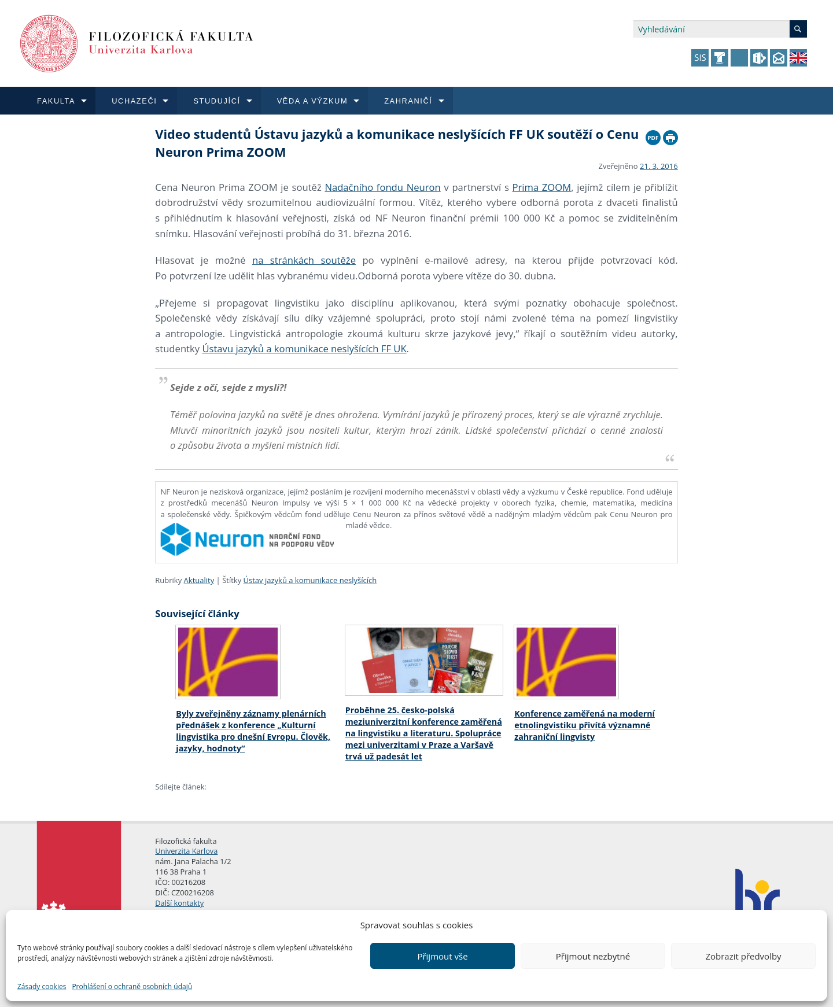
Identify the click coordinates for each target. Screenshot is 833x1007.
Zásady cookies (41, 986)
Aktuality (199, 580)
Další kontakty (179, 903)
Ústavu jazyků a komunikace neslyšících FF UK (304, 348)
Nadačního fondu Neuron (382, 187)
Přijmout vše (442, 956)
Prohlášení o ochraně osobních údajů (132, 986)
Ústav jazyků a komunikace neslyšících (310, 580)
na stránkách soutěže (304, 260)
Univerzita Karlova (186, 851)
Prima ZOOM (542, 187)
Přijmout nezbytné (593, 956)
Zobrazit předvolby (743, 956)
